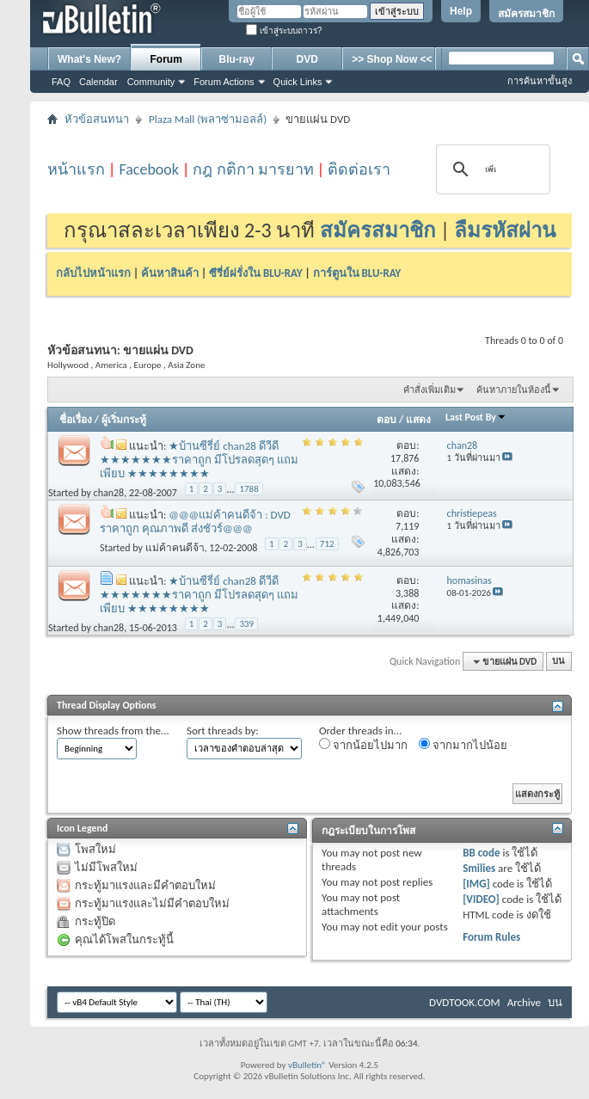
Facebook (149, 169)
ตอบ (386, 420)
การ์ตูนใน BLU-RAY (357, 273)
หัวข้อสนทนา (96, 119)
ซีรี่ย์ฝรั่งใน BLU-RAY (256, 273)
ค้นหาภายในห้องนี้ (513, 390)
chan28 (109, 493)
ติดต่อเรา (359, 169)
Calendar (98, 82)
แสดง (418, 420)
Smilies (479, 868)
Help (461, 11)
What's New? (89, 59)
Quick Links (297, 82)
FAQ (61, 82)
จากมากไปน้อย (463, 745)
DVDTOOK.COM (464, 1002)
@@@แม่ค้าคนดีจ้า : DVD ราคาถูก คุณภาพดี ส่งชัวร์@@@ (195, 521)
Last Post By (475, 417)
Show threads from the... (113, 730)
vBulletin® (307, 1065)
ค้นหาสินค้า (170, 273)
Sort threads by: (223, 730)
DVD (307, 59)
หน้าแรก (76, 169)
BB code (481, 852)
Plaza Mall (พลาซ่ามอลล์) (208, 119)
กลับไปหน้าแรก (93, 273)
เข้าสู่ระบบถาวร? (284, 30)
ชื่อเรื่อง (75, 420)
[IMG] (476, 883)
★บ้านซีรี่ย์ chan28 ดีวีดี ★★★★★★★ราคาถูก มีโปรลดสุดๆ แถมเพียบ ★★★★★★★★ (199, 459)
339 (246, 623)
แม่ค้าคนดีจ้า (175, 547)
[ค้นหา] (490, 169)
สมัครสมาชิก (526, 14)
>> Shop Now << (392, 59)
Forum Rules (491, 936)
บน (558, 661)
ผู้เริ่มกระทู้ (123, 420)
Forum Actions (223, 82)
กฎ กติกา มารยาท (253, 169)
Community (151, 82)
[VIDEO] (481, 899)
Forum (166, 59)
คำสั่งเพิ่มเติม (429, 390)
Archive (524, 1002)
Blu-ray (237, 59)
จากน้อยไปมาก (363, 745)
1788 (248, 488)
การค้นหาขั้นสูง (539, 81)
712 (327, 544)
